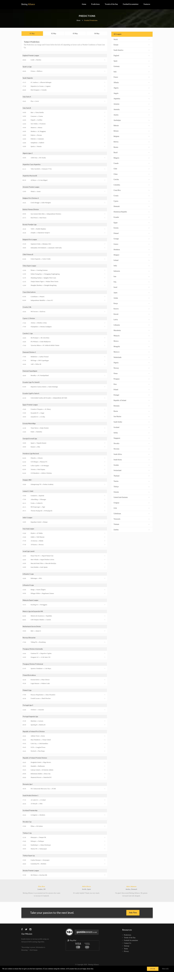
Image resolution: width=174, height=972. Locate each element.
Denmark (131, 206)
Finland (131, 233)
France (131, 77)
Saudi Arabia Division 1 (31, 799)
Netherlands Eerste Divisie (32, 629)
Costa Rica (131, 190)
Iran (131, 276)
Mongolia (131, 346)
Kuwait (131, 314)
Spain (131, 61)
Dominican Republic (131, 211)
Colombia (131, 185)
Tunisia (131, 481)
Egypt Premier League (31, 406)
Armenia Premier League (31, 188)
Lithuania (131, 325)
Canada (131, 163)
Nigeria (131, 362)
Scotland (131, 427)
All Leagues (117, 34)
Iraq (131, 281)
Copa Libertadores (29, 293)
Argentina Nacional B (30, 177)
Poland (131, 389)
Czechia (131, 179)
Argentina (131, 98)
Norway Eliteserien (29, 640)
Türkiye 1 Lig (27, 836)
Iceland (131, 260)
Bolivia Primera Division (31, 210)
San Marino (131, 416)
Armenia (131, 104)
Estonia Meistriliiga (29, 425)
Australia (131, 109)
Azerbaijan (131, 120)
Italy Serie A (27, 97)
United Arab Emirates (131, 497)
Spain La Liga (27, 67)
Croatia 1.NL (27, 308)
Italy (131, 71)
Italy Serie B (27, 109)
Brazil (131, 152)
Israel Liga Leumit (29, 554)
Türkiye (131, 486)
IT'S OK (152, 969)
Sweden (131, 465)
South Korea (131, 459)
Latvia (131, 319)
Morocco (131, 352)
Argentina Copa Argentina (32, 165)
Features (147, 4)
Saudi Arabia (131, 422)
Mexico (131, 341)
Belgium (131, 136)
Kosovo (131, 308)
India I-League (28, 520)
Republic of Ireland (131, 400)
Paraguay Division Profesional (33, 667)
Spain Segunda (28, 78)
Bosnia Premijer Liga (30, 225)
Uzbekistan (131, 513)
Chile (131, 168)
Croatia (131, 195)
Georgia (131, 238)
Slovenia (131, 449)
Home (84, 4)
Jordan (131, 298)
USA (131, 508)
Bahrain (131, 125)
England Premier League (31, 56)
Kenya (131, 303)
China (131, 174)
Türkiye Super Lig (29, 859)
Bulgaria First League (30, 241)
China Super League (30, 267)
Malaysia (131, 335)
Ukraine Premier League (31, 874)
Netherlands (131, 357)
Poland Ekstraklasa (29, 678)
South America (131, 50)
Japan (131, 292)
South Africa (131, 454)
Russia (131, 411)
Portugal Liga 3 (28, 708)
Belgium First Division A (31, 199)
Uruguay (131, 502)
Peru (131, 384)
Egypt (131, 222)
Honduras (131, 249)
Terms (126, 952)
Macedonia (131, 330)
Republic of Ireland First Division (34, 735)
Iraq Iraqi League (29, 531)
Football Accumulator (131, 4)
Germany (131, 66)
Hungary (131, 255)
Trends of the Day (111, 4)
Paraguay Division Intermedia (33, 652)
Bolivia (131, 141)
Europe (131, 44)
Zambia (131, 529)
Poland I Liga (27, 693)
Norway (131, 368)
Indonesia (131, 271)
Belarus (131, 131)
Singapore (131, 438)
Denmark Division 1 (29, 354)
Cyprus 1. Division (29, 320)
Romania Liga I (28, 787)
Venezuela (131, 519)
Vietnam (131, 524)
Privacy (126, 955)
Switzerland (131, 470)
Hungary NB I (27, 482)
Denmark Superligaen (30, 373)
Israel (131, 287)
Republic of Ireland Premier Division (35, 761)
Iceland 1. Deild (28, 493)
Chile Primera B (28, 256)
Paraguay (131, 379)
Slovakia (131, 443)
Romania (131, 405)
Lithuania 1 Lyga (28, 576)
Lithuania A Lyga (28, 587)
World (131, 39)
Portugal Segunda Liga (31, 719)
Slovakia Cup (27, 825)
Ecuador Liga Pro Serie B (31, 384)
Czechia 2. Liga (28, 335)
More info (165, 969)
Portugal (131, 395)
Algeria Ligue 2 (28, 154)
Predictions (95, 4)
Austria (131, 115)
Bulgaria (131, 158)
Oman (131, 373)
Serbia (131, 432)
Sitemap (126, 949)
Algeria (131, 88)
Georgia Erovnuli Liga (30, 440)
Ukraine (131, 492)
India (131, 265)
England (131, 55)
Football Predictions (90, 20)
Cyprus (131, 201)
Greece (131, 244)
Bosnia (131, 147)
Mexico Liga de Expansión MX (33, 614)
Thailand (131, 475)
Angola (131, 93)
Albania (131, 82)
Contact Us (127, 947)
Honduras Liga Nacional (31, 456)
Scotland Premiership (30, 814)
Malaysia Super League (31, 603)
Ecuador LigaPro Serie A (31, 395)
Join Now (133, 916)
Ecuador (131, 217)
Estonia (131, 228)
